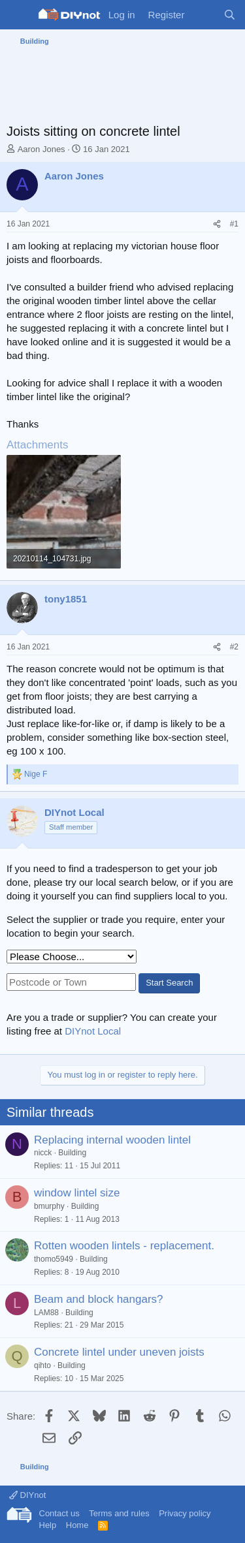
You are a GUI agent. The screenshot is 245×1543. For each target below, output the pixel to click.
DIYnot (27, 1495)
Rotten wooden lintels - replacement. (124, 1245)
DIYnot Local (93, 1030)
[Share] (216, 224)
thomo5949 (53, 1259)
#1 (234, 223)
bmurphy (49, 1206)
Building (72, 1152)
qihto (42, 1365)
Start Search (169, 983)
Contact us (59, 1513)
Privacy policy (184, 1513)
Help (48, 1525)
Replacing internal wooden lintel (112, 1140)
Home (77, 1525)
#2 (234, 646)
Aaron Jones (41, 149)
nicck (43, 1152)
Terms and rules (119, 1513)
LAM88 (46, 1312)
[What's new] (203, 15)
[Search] (229, 15)
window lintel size (77, 1193)
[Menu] (18, 15)
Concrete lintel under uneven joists (119, 1352)
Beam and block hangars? (98, 1299)
